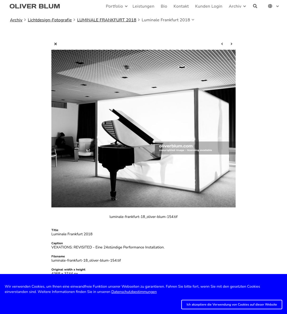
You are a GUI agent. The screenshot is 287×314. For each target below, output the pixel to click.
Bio (164, 6)
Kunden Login (208, 6)
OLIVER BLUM (34, 6)
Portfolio (114, 6)
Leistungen (143, 6)
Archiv (235, 6)
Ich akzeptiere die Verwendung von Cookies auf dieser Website (232, 304)
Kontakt (181, 6)
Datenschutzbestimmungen (134, 291)
